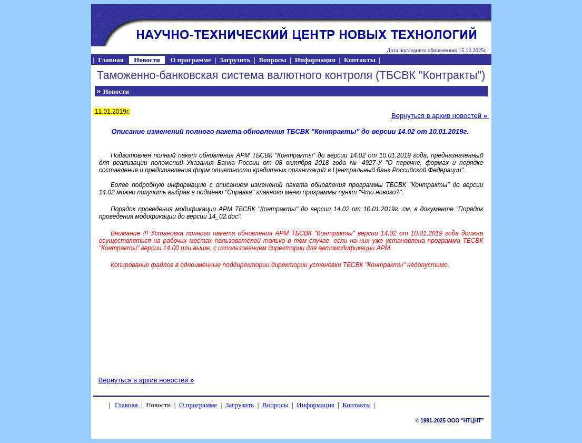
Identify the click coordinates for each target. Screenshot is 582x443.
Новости (116, 91)
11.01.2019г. (111, 111)
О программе (198, 405)
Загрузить (239, 405)
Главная (126, 405)
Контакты (356, 405)
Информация (315, 405)
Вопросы (275, 405)
